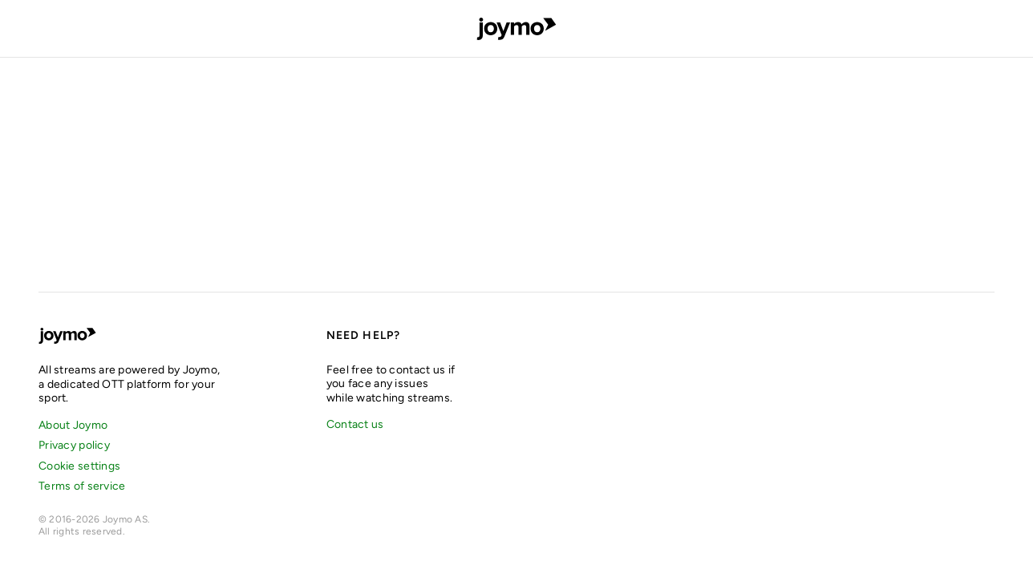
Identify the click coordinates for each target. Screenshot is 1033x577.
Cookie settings (79, 466)
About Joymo (72, 425)
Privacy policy (74, 445)
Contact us (355, 424)
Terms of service (81, 486)
